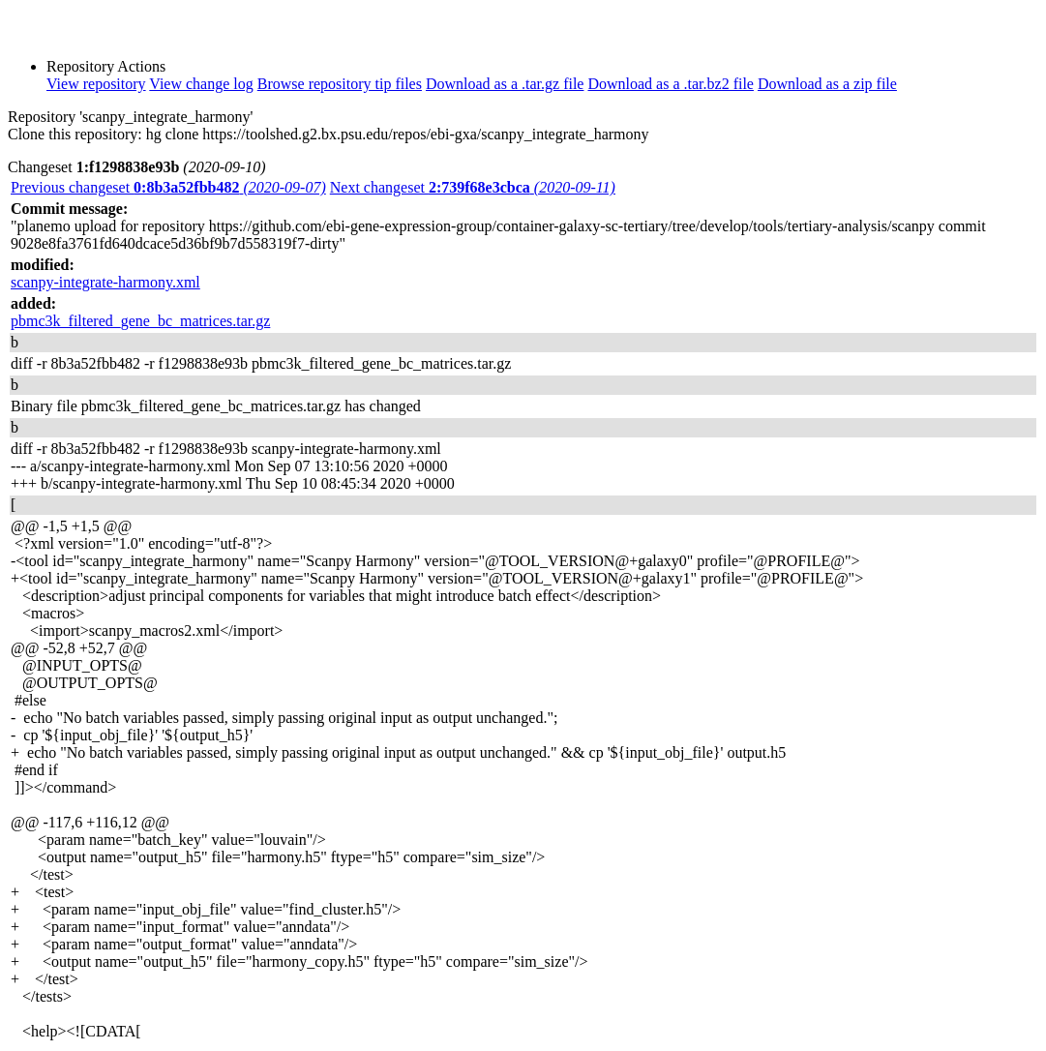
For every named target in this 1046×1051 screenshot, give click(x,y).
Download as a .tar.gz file (505, 83)
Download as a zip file (827, 83)
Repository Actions (105, 66)
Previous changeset (168, 187)
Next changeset (472, 187)
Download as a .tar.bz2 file (670, 83)
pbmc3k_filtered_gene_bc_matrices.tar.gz (140, 321)
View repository (96, 83)
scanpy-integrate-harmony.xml (105, 282)
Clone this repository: (75, 134)
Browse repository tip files (339, 83)
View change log (201, 83)
